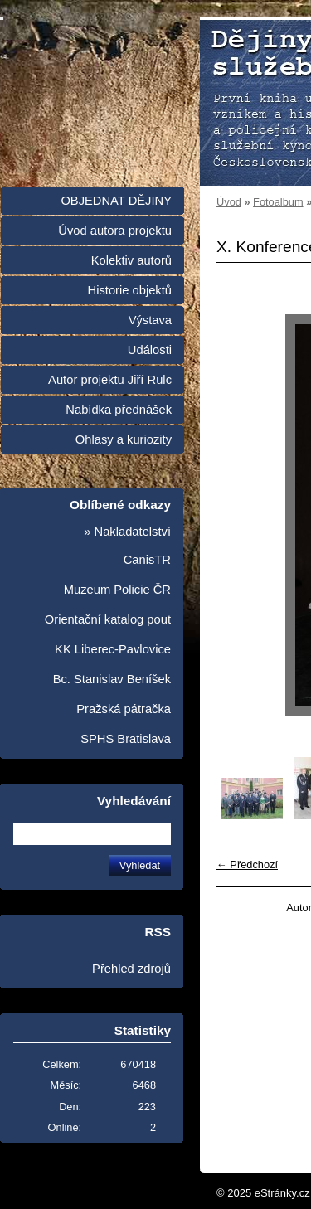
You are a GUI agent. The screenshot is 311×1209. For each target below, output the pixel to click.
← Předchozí (247, 864)
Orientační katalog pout (108, 619)
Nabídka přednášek (119, 409)
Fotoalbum (278, 202)
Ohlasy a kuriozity (123, 439)
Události (150, 350)
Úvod (228, 202)
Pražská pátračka (123, 709)
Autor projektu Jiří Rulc (110, 379)
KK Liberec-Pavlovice (113, 649)
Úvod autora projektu (115, 230)
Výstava (150, 320)
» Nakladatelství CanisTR (127, 545)
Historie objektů (130, 290)
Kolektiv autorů (131, 260)
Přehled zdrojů (131, 968)
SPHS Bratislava (125, 738)
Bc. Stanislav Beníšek (112, 679)
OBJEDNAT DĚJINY (116, 200)
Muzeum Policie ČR (117, 589)
